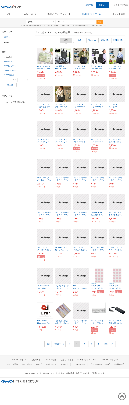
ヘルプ (115, 5)
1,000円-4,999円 (10, 66)
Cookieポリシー (79, 364)
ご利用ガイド (36, 360)
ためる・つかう (29, 14)
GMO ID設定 (124, 5)
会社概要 (119, 364)
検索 (99, 22)
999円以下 (8, 61)
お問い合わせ (51, 364)
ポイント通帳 (118, 14)
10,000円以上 (9, 75)
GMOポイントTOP (19, 360)
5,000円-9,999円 (10, 70)
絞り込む (10, 85)
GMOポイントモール (91, 14)
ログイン (102, 5)
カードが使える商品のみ (14, 102)
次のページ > (109, 344)
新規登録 (89, 5)
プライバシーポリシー (100, 364)
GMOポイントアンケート (59, 14)
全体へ (7, 37)
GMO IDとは (51, 360)
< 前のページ (59, 344)
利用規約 (64, 364)
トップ (7, 14)
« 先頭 (48, 344)
